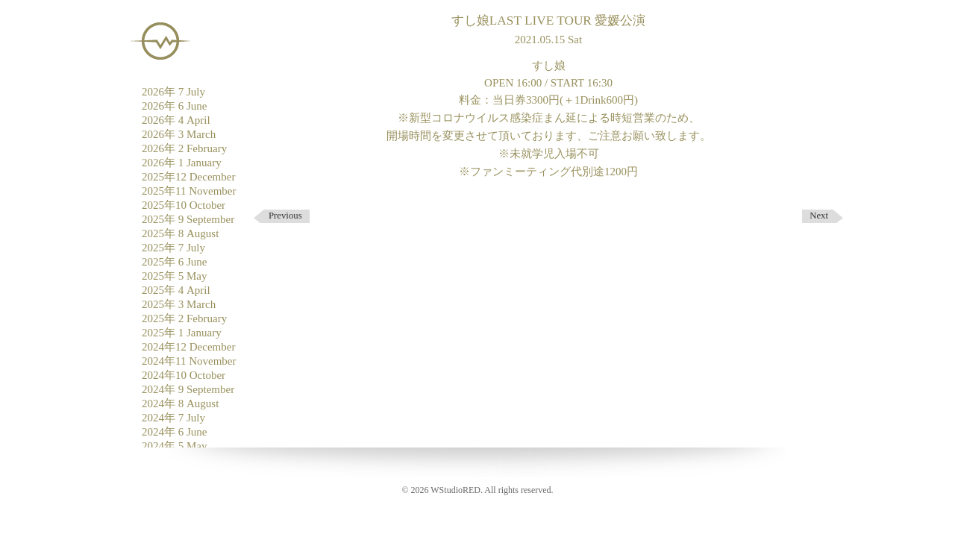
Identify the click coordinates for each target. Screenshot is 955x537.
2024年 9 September (188, 389)
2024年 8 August (180, 403)
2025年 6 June (174, 262)
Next (819, 215)
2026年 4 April (176, 120)
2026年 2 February (184, 148)
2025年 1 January (182, 333)
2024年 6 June (174, 432)
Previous (285, 215)
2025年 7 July (173, 248)
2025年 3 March (179, 304)
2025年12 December (188, 177)
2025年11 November (189, 191)
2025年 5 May (174, 276)
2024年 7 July (173, 418)
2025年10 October (183, 205)
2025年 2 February (184, 318)
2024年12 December (188, 347)
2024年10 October (183, 375)
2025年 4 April (176, 290)
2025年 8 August (180, 233)
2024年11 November (189, 361)
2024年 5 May (174, 446)
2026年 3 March (179, 134)
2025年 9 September (188, 219)
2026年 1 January (182, 163)
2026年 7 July (173, 92)
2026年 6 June (174, 106)
